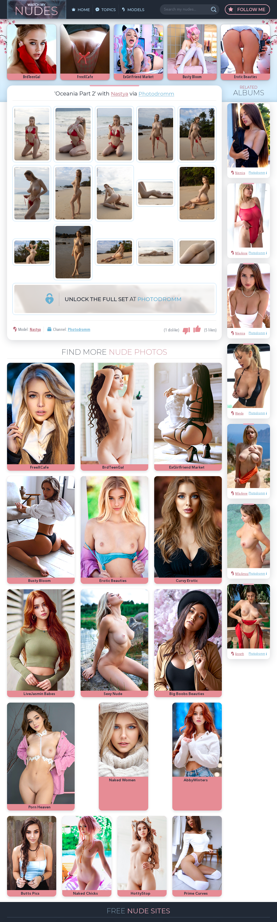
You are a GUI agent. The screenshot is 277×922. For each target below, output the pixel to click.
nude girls (211, 848)
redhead (231, 856)
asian (208, 839)
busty (218, 864)
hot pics (249, 839)
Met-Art (257, 848)
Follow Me (246, 9)
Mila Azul (232, 839)
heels (258, 856)
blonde (243, 848)
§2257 (175, 912)
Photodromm (157, 93)
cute (207, 864)
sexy (219, 839)
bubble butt (212, 856)
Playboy (228, 848)
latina (246, 856)
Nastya (118, 93)
